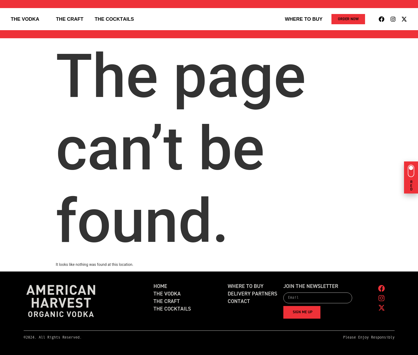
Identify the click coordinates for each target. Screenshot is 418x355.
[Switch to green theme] (411, 177)
